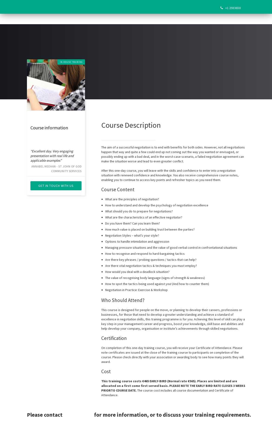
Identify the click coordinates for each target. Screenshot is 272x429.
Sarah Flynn (78, 414)
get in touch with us (56, 186)
